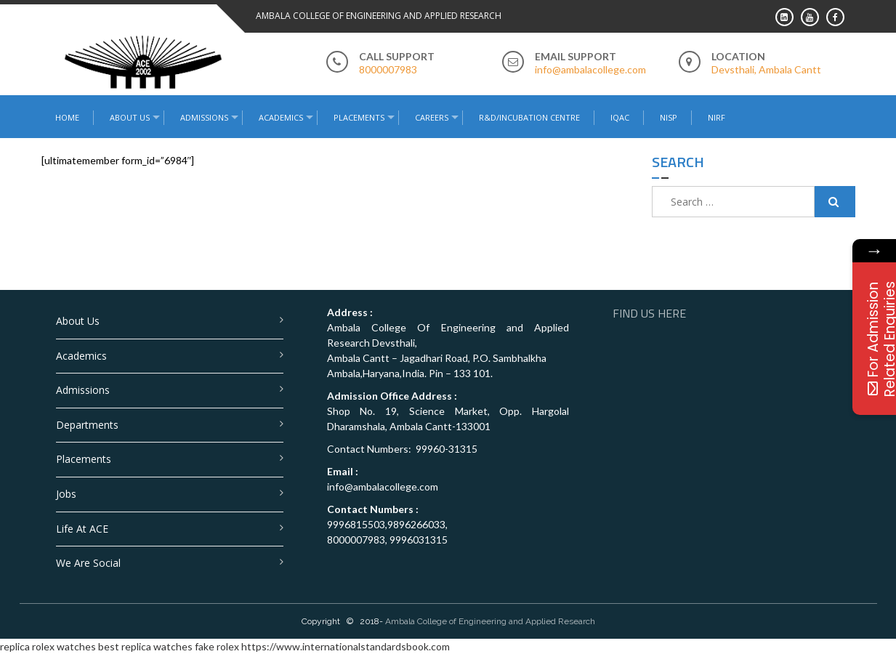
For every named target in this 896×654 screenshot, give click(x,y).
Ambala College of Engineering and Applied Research (490, 621)
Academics (281, 117)
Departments (87, 425)
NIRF (716, 117)
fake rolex (217, 646)
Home (67, 117)
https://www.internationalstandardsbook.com (345, 646)
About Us (130, 117)
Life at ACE (82, 529)
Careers (431, 117)
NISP (668, 117)
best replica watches (145, 646)
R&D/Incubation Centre (529, 117)
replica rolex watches (48, 646)
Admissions (204, 117)
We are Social (88, 563)
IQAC (619, 117)
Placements (359, 117)
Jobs (66, 494)
